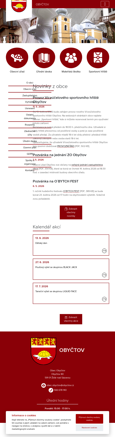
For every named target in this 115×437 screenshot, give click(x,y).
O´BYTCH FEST (71, 191)
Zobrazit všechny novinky (71, 212)
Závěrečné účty (29, 133)
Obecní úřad (29, 89)
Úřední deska (30, 141)
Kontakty (29, 170)
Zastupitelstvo (29, 95)
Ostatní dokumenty (30, 117)
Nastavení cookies (89, 428)
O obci (29, 83)
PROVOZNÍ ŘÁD (65, 146)
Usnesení (30, 108)
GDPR (30, 154)
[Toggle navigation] (105, 4)
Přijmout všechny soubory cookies (89, 418)
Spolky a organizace (30, 162)
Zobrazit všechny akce (71, 319)
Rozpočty (30, 125)
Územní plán (29, 147)
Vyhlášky (30, 102)
